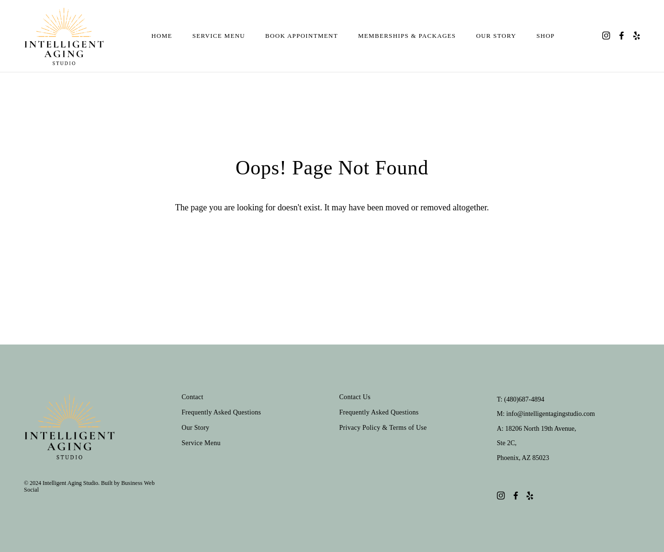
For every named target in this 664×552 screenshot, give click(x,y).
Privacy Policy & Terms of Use (383, 427)
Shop (545, 35)
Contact (192, 397)
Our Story (496, 35)
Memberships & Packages (407, 35)
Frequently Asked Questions (221, 412)
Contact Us (355, 397)
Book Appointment (301, 35)
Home (161, 35)
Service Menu (218, 35)
